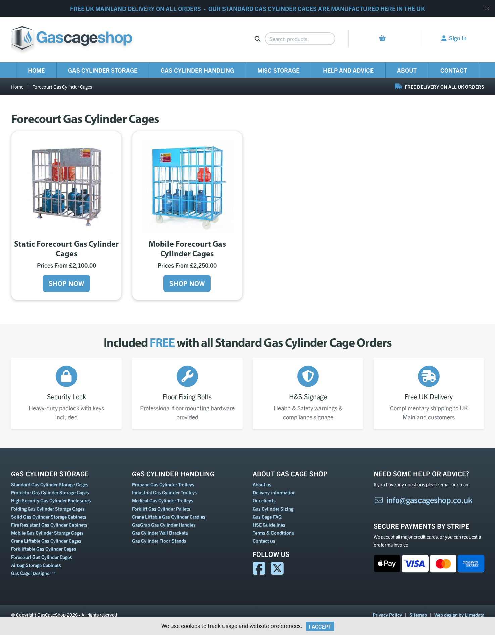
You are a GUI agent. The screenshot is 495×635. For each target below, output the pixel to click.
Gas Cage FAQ (267, 517)
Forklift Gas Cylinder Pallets (161, 509)
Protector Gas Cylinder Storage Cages (50, 492)
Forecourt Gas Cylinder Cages (62, 87)
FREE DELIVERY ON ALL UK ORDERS (439, 87)
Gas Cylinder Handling (197, 70)
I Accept (320, 626)
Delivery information (274, 492)
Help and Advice (348, 70)
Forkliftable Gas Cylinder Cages (43, 549)
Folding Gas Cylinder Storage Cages (48, 509)
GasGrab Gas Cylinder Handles (164, 525)
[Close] (487, 7)
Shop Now (66, 283)
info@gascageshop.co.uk (423, 500)
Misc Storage (278, 70)
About (407, 70)
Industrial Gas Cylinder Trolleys (164, 492)
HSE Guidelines (269, 525)
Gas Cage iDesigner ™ (33, 573)
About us (262, 484)
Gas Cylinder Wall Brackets (160, 533)
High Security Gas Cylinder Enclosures (51, 500)
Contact (453, 70)
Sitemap (418, 615)
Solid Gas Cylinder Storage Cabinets (48, 517)
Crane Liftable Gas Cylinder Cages (46, 541)
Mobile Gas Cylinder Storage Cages (47, 533)
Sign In (454, 37)
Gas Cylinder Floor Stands (159, 541)
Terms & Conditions (273, 533)
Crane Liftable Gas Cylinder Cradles (168, 517)
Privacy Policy (387, 615)
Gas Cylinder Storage (102, 70)
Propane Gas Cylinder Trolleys (163, 484)
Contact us (264, 541)
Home (36, 70)
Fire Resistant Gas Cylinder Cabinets (49, 525)
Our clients (264, 500)
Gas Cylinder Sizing (273, 509)
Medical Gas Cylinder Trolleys (162, 500)
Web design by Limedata (459, 615)
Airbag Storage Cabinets (36, 565)
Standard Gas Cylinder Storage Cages (49, 484)
